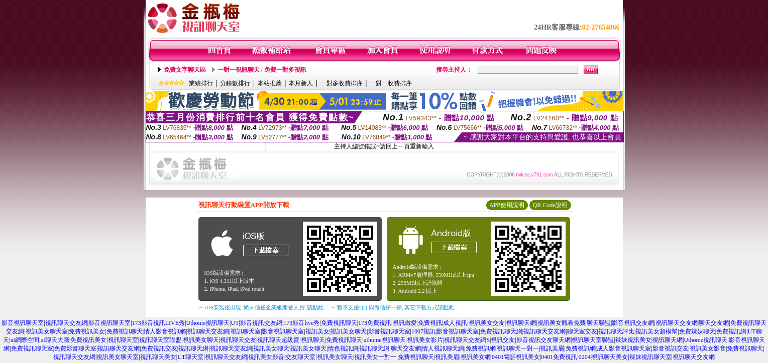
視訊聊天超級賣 (278, 339)
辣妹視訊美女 (633, 339)
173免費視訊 (374, 322)
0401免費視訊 (559, 356)
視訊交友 (503, 339)
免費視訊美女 (87, 331)
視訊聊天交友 (238, 339)
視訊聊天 (313, 339)
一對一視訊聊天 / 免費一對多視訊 (261, 69)
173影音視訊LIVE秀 (158, 322)
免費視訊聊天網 (501, 331)
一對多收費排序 (341, 83)
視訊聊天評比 (616, 331)
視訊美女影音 (708, 348)
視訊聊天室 (246, 331)
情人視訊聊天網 (443, 348)
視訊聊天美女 (158, 356)
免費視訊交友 (159, 348)
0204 (585, 356)
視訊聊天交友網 (66, 322)
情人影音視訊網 (165, 331)
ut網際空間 (25, 339)
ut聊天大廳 (55, 339)
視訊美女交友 (487, 322)
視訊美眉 (552, 348)
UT (235, 322)
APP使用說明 (506, 205)
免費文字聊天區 (185, 69)
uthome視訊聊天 (385, 339)
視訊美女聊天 (349, 331)
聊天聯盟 (599, 322)
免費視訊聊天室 (32, 348)
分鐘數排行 (235, 83)
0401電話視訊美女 (516, 356)
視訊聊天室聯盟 (160, 339)
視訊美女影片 (425, 339)
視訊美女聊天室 (47, 331)
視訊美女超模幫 (656, 331)
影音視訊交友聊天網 (543, 339)
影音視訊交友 (670, 348)
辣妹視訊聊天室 (650, 356)
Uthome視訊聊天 (208, 322)
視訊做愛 (405, 322)
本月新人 (301, 83)
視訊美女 (317, 331)
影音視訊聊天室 (23, 322)
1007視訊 (423, 331)
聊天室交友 (582, 331)
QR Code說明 (550, 205)
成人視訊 (455, 322)
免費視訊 (430, 322)
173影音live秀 (301, 322)
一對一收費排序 (391, 83)
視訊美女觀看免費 (561, 322)
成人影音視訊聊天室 (624, 348)
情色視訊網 (343, 348)
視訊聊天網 (521, 322)
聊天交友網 (714, 322)
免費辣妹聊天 (697, 331)
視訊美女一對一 (375, 356)
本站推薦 (270, 83)
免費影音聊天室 (75, 348)
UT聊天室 (190, 356)
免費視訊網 (731, 331)
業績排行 (201, 83)
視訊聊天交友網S (467, 339)
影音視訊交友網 (261, 322)
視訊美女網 (476, 356)
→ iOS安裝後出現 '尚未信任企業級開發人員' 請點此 (260, 307)
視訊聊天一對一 (518, 348)
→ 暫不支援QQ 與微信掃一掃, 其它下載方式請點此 (393, 307)
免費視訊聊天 (339, 322)
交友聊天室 (300, 356)
